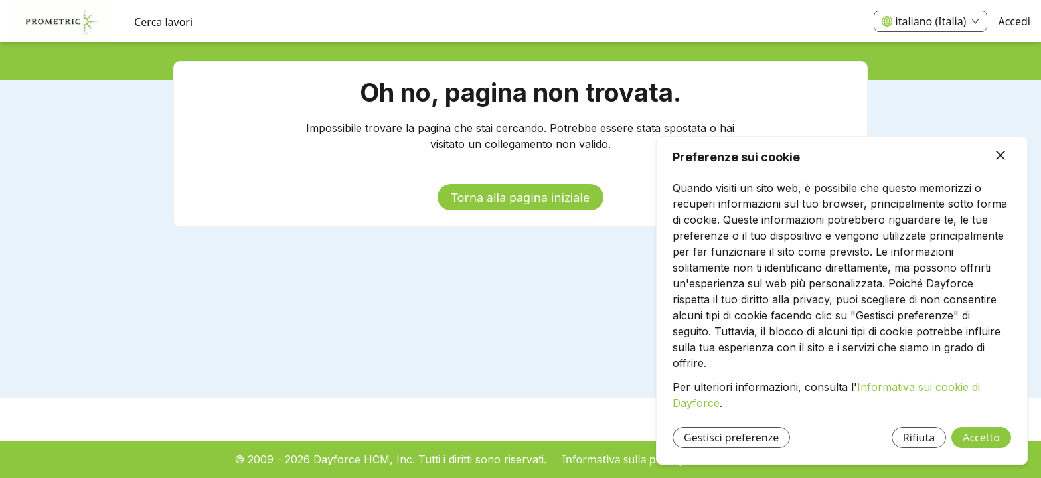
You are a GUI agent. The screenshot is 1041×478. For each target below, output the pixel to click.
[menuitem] (62, 22)
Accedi (1014, 21)
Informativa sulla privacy (623, 459)
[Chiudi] (1000, 156)
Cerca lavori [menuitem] (163, 22)
